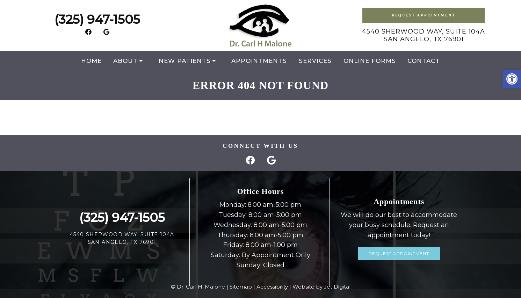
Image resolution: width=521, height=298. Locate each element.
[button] (512, 79)
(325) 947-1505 (97, 19)
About (125, 60)
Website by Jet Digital (321, 286)
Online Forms (369, 60)
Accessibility (272, 286)
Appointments (259, 60)
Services (315, 60)
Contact (423, 60)
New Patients (185, 60)
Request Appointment (423, 15)
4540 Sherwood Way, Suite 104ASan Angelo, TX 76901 (423, 35)
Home (91, 60)
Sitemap (241, 286)
